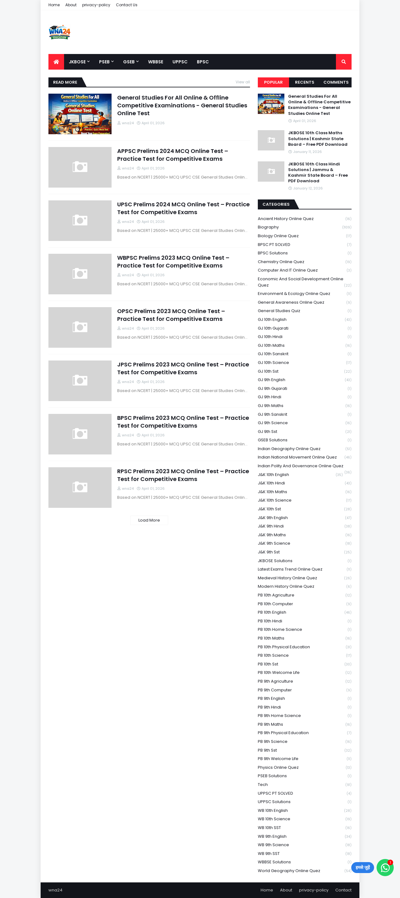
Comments (336, 82)
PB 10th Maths (305, 638)
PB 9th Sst (305, 750)
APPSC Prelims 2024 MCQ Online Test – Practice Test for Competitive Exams (172, 155)
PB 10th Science (305, 655)
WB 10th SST (305, 828)
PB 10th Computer (305, 604)
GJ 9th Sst (305, 432)
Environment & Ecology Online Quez (305, 294)
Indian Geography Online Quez (305, 449)
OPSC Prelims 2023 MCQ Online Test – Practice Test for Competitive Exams (171, 315)
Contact (343, 890)
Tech (305, 785)
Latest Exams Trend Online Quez (305, 569)
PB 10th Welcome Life (305, 673)
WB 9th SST (305, 854)
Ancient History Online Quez (305, 219)
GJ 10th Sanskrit (305, 354)
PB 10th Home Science (305, 629)
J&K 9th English (305, 518)
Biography (305, 227)
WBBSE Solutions (305, 862)
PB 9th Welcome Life (305, 759)
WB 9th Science (305, 845)
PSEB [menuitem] (104, 62)
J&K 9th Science (305, 543)
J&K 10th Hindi (305, 483)
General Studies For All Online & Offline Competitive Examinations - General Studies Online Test (182, 105)
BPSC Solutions (305, 253)
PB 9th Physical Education (305, 733)
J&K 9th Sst (305, 552)
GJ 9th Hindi (305, 397)
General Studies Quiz (305, 311)
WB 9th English (305, 836)
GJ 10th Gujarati (305, 328)
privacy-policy (96, 4)
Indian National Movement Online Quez (305, 457)
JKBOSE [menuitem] (77, 62)
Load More (149, 520)
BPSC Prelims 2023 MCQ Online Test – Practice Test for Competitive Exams (183, 421)
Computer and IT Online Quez (305, 270)
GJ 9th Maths (305, 406)
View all (243, 82)
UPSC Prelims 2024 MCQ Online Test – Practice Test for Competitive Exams (183, 208)
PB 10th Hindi (305, 621)
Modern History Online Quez (305, 586)
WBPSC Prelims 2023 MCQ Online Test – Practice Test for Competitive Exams (173, 261)
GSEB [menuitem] (129, 62)
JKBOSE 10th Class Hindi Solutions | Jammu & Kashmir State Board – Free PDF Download (318, 172)
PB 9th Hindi (305, 707)
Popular (273, 82)
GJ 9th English (305, 380)
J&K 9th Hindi (305, 526)
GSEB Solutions (305, 440)
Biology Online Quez (305, 236)
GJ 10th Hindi (305, 337)
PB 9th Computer (305, 690)
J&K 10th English (300, 475)
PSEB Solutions (305, 776)
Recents (304, 82)
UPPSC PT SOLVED (305, 793)
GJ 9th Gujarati (305, 388)
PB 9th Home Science (305, 716)
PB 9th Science (305, 742)
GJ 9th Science (305, 423)
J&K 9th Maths (305, 535)
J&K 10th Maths (305, 492)
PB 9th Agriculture (305, 681)
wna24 (55, 890)
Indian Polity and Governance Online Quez (305, 466)
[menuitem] (56, 62)
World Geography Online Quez (305, 871)
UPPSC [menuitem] (180, 62)
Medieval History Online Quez (305, 578)
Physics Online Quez (305, 767)
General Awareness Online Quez (305, 302)
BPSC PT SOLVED (305, 245)
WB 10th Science (305, 819)
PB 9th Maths (305, 724)
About (71, 4)
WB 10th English (305, 810)
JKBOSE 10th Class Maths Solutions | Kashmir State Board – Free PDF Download (318, 138)
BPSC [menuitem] (203, 62)
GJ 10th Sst (305, 371)
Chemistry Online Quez (305, 262)
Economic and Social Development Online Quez (305, 282)
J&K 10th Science (305, 500)
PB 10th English (305, 612)
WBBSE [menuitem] (155, 62)
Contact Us (127, 4)
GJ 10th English (305, 320)
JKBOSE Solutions (305, 561)
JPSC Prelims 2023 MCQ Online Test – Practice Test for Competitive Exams (183, 368)
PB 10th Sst (305, 664)
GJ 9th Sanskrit (305, 414)
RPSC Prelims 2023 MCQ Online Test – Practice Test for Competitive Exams (183, 475)
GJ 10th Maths (305, 345)
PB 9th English (305, 698)
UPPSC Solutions (305, 802)
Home (54, 4)
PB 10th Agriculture (305, 595)
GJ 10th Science (305, 363)
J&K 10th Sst (305, 509)
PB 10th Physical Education (305, 647)
